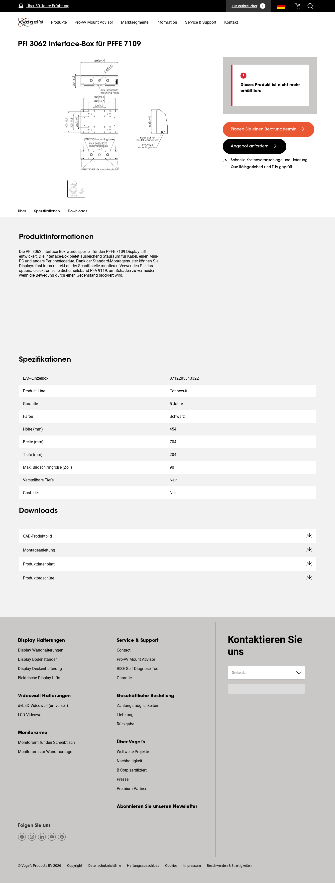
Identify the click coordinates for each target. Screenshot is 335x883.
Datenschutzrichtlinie (104, 866)
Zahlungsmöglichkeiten (137, 705)
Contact (123, 650)
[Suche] (281, 7)
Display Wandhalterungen (40, 650)
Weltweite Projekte (133, 751)
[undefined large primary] (268, 129)
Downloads (77, 211)
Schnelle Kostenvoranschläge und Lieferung (269, 160)
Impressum (192, 866)
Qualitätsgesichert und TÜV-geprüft (261, 167)
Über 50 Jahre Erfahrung (47, 5)
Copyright (74, 866)
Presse (122, 779)
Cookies (171, 866)
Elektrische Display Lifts (39, 677)
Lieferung (125, 714)
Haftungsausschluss (143, 866)
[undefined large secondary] (254, 146)
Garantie (124, 677)
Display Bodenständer (37, 659)
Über (22, 211)
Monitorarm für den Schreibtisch (46, 742)
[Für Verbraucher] (248, 6)
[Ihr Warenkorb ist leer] (297, 6)
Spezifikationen (47, 211)
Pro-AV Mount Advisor (136, 659)
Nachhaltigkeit (129, 761)
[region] (116, 115)
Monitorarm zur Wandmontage (45, 751)
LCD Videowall (30, 714)
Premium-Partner (131, 788)
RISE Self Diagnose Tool (138, 668)
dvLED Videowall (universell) (43, 705)
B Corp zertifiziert (132, 770)
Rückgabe (125, 724)
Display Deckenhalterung (40, 668)
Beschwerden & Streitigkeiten (229, 866)
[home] (30, 22)
